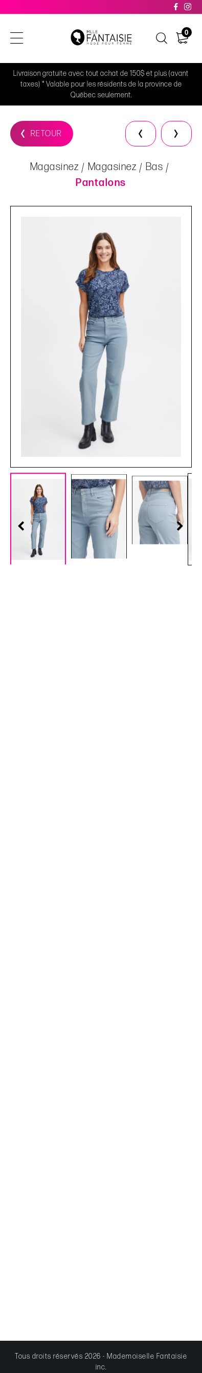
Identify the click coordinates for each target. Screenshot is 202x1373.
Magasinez (54, 167)
